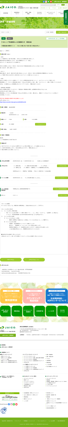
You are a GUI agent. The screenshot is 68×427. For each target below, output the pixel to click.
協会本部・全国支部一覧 (51, 394)
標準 (63, 4)
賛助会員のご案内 (27, 385)
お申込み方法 (26, 361)
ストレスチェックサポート (29, 380)
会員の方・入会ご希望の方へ (8, 376)
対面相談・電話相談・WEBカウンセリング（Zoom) (56, 380)
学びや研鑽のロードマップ (51, 366)
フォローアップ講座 (5, 358)
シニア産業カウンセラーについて (30, 363)
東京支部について (45, 7)
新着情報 (5, 13)
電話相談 (48, 379)
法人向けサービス (39, 13)
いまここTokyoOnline (62, 13)
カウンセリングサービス (51, 13)
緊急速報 (48, 396)
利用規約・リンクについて (29, 420)
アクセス (54, 7)
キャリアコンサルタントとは (29, 355)
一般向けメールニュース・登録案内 (53, 398)
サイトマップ (18, 420)
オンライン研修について (51, 405)
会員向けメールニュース (51, 400)
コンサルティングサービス (29, 382)
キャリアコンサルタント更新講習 (30, 358)
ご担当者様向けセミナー (28, 383)
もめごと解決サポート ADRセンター (31, 394)
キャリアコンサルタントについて (30, 353)
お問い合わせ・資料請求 (60, 1)
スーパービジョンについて (51, 385)
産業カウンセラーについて (6, 353)
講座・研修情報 (28, 13)
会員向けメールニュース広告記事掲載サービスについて (56, 403)
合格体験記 (48, 360)
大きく (66, 4)
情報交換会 (26, 396)
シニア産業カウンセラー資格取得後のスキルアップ (34, 368)
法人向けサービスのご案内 (30, 375)
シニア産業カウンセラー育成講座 (30, 367)
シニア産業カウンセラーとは (29, 365)
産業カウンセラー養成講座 (6, 357)
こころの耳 (26, 400)
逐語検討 (8, 50)
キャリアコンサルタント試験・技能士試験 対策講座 (34, 357)
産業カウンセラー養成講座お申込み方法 (9, 360)
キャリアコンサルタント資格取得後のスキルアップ (34, 360)
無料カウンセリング (28, 398)
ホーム (1, 24)
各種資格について (17, 13)
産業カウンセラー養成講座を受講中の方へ (9, 361)
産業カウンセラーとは (5, 355)
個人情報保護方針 (61, 420)
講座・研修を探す (63, 7)
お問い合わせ (26, 386)
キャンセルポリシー (42, 420)
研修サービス (26, 379)
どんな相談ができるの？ (51, 382)
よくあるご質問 (49, 383)
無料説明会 (48, 362)
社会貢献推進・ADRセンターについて (31, 392)
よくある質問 (49, 364)
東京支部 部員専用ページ (51, 407)
